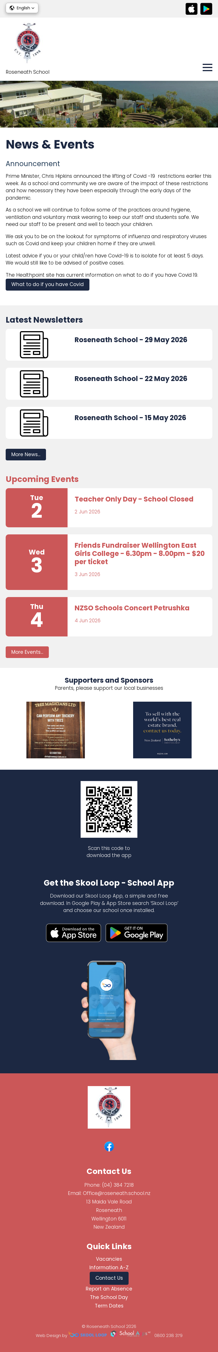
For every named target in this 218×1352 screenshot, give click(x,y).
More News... (25, 454)
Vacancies (109, 1259)
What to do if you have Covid (47, 284)
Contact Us (109, 1278)
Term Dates (109, 1305)
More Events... (27, 652)
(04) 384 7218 (118, 1185)
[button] (22, 7)
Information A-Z (109, 1267)
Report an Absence (109, 1288)
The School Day (109, 1297)
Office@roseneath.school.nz (116, 1193)
